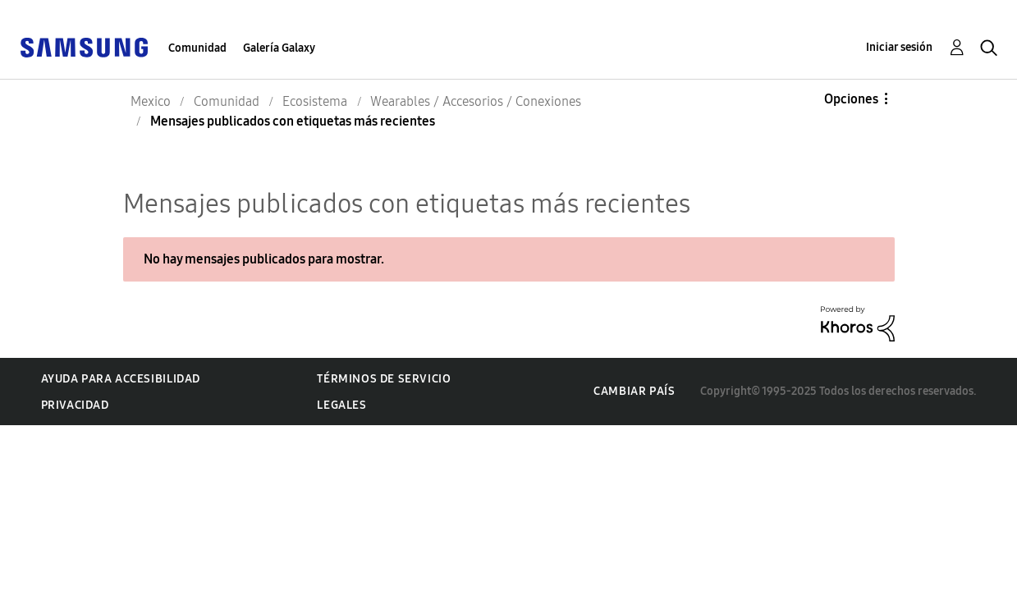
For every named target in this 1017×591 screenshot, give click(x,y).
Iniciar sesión (899, 47)
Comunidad (197, 48)
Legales (341, 405)
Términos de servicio (384, 379)
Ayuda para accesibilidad (120, 379)
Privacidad (75, 405)
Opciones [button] (851, 99)
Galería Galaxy (279, 48)
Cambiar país (634, 391)
